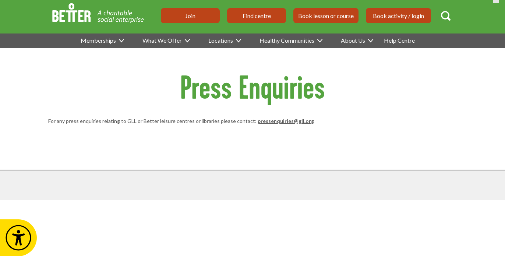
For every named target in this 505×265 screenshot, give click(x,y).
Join (190, 15)
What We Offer (165, 40)
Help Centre (399, 40)
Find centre (257, 15)
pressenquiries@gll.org (286, 121)
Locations (224, 40)
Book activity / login (398, 15)
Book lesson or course (326, 15)
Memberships (102, 40)
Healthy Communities (290, 40)
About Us (356, 40)
